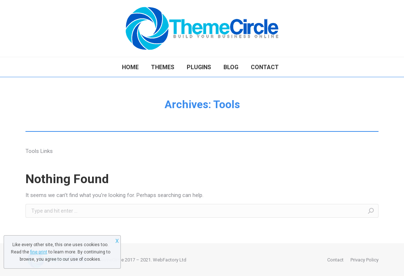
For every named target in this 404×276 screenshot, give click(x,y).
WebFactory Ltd (169, 260)
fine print (38, 252)
